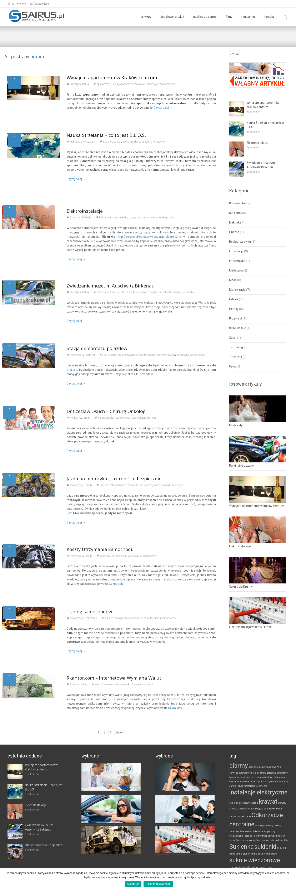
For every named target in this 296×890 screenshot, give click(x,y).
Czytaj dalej (163, 107)
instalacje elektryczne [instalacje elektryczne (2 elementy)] (258, 792)
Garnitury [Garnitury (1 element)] (283, 781)
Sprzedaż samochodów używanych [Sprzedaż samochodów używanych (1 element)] (253, 840)
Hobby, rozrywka (79, 141)
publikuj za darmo (205, 20)
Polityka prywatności (158, 883)
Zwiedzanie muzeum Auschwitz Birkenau (261, 165)
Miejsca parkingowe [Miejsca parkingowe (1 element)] (265, 808)
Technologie (237, 347)
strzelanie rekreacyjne (153, 141)
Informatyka (237, 261)
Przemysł (235, 318)
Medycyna (236, 270)
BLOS (106, 141)
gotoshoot (115, 141)
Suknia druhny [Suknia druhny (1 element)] (243, 853)
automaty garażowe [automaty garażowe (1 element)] (266, 772)
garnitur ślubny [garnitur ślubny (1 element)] (237, 786)
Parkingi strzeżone (241, 465)
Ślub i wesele (237, 328)
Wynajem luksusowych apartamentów (154, 84)
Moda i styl (236, 425)
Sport (92, 141)
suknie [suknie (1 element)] (253, 853)
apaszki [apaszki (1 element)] (253, 767)
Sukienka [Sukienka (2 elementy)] (241, 846)
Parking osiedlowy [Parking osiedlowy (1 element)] (264, 825)
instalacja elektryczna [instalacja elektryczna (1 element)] (256, 786)
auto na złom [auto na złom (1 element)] (241, 777)
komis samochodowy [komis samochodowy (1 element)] (239, 803)
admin (37, 56)
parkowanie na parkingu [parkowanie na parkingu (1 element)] (264, 831)
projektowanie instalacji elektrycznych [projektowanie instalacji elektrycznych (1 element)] (248, 835)
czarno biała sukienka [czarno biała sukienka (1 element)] (260, 777)
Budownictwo (238, 203)
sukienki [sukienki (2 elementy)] (265, 846)
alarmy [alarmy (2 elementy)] (238, 765)
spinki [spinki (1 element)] (232, 840)
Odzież (233, 299)
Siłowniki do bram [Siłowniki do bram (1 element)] (277, 835)
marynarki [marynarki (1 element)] (249, 808)
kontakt (269, 20)
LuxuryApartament (122, 84)
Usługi (85, 84)
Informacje (236, 251)
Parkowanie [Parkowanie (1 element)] (245, 831)
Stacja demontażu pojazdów (44, 845)
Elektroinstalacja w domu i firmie (250, 627)
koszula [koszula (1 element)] (254, 803)
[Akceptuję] (291, 879)
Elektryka (235, 222)
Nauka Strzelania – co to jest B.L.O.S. (106, 135)
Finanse (234, 232)
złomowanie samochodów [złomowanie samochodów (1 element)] (259, 867)
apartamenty (104, 84)
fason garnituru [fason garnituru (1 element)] (270, 781)
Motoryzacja (237, 289)
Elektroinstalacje (257, 142)
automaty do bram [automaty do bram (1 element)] (247, 772)
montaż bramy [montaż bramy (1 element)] (244, 816)
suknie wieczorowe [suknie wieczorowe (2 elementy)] (254, 860)
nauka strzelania (131, 141)
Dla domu (235, 213)
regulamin (248, 20)
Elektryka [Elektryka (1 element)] (257, 781)
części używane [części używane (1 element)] (279, 777)
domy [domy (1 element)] (232, 781)
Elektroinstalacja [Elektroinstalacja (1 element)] (243, 781)
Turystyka (75, 84)
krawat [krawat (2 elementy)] (268, 801)
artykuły (146, 20)
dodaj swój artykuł (172, 20)
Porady (234, 309)
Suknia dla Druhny (241, 586)
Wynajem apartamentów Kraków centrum (112, 77)
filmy (229, 20)
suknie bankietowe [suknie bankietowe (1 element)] (267, 853)
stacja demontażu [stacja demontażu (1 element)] (279, 840)
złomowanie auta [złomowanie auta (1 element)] (237, 867)
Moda (233, 280)
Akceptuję (133, 883)
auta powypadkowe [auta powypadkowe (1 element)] (266, 767)
